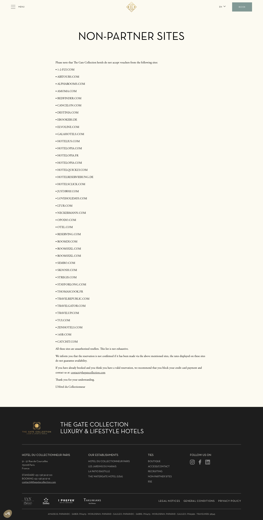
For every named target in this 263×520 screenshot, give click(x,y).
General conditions (199, 501)
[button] (222, 7)
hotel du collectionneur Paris (109, 461)
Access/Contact (159, 466)
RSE (150, 482)
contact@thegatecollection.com (88, 373)
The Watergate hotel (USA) (105, 476)
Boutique (154, 461)
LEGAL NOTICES (169, 501)
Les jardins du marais (102, 466)
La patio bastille (99, 471)
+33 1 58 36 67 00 (43, 475)
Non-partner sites (160, 476)
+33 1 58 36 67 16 (42, 479)
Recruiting (155, 471)
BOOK (242, 7)
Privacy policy (229, 501)
